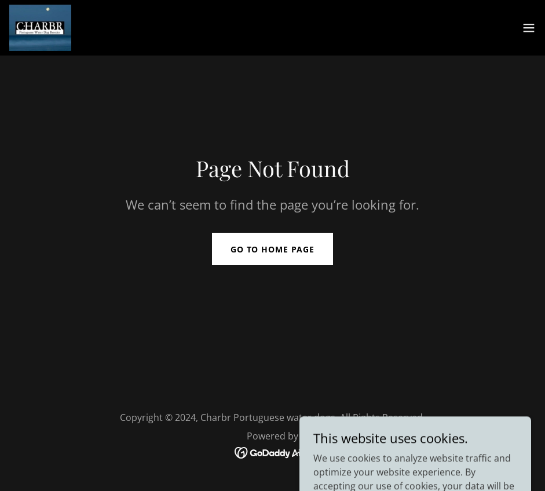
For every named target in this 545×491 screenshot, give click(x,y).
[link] (40, 28)
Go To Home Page (272, 249)
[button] (528, 27)
